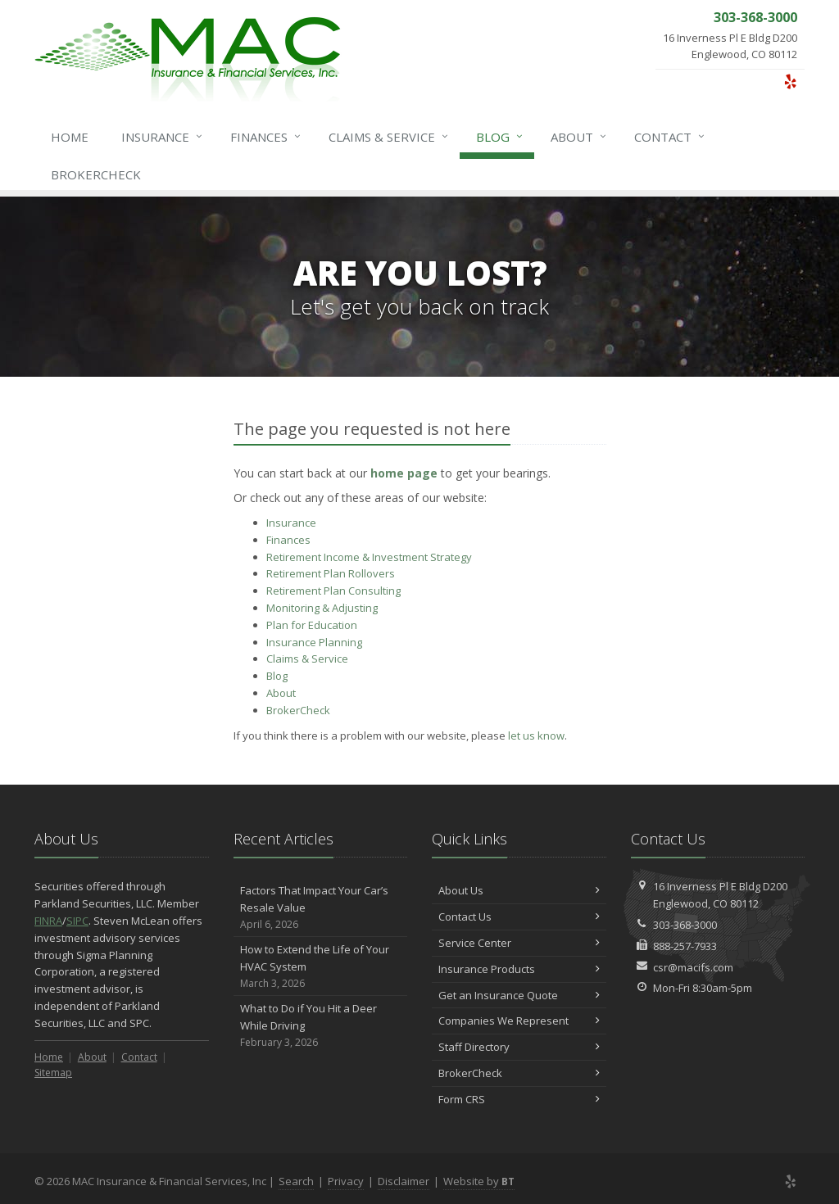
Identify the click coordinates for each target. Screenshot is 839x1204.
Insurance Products (519, 969)
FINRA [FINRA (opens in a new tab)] (48, 920)
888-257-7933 (685, 946)
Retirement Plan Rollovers (330, 573)
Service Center (519, 942)
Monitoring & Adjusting (322, 607)
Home (69, 137)
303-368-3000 (685, 924)
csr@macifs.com (693, 967)
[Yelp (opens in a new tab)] (790, 81)
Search (296, 1181)
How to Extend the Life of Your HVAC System (320, 966)
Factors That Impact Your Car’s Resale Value (320, 907)
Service (389, 137)
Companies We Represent (519, 1020)
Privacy (346, 1181)
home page (404, 473)
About (579, 137)
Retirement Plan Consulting (333, 590)
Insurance (162, 137)
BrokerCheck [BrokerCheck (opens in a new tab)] (96, 174)
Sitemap (53, 1073)
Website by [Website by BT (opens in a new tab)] (479, 1181)
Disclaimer (403, 1181)
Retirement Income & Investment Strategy (369, 557)
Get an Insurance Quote (519, 995)
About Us (519, 890)
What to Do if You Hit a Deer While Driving (320, 1025)
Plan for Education (311, 625)
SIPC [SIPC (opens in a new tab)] (77, 920)
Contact (670, 137)
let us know (536, 735)
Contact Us (519, 916)
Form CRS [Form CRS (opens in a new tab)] (519, 1099)
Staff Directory (519, 1046)
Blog (500, 137)
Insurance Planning (314, 642)
